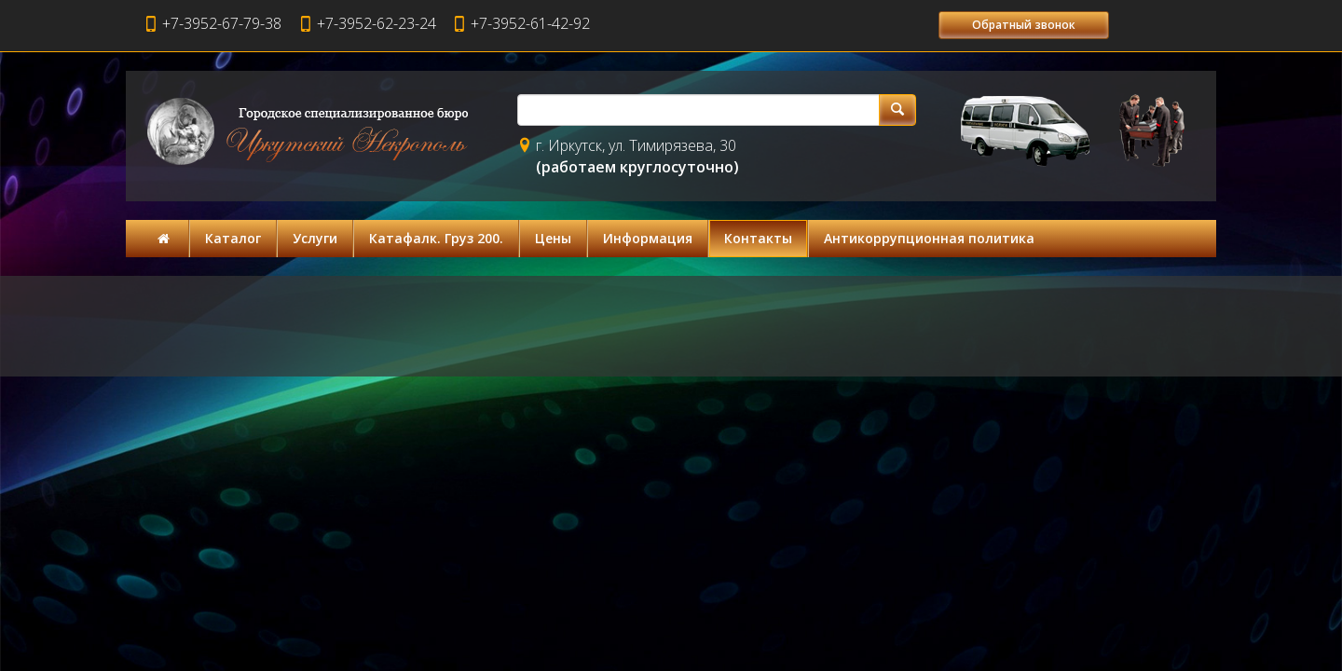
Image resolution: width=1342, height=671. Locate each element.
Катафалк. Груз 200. (436, 238)
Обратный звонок (1023, 25)
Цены (553, 238)
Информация (647, 238)
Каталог (233, 238)
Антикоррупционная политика (929, 238)
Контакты (758, 238)
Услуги (315, 238)
